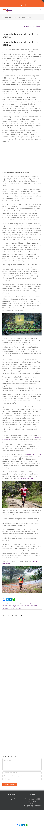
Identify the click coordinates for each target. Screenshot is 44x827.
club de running (29, 605)
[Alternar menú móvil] (41, 9)
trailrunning (18, 608)
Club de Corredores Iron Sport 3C (17, 605)
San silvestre (12, 608)
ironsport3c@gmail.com (27, 478)
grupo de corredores (33, 455)
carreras (27, 603)
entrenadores (5, 606)
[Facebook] (9, 799)
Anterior (28, 26)
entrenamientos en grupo (15, 606)
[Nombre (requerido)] (22, 772)
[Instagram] (14, 799)
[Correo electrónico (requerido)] (22, 776)
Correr (35, 605)
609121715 (35, 801)
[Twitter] (11, 799)
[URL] (22, 779)
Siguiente (36, 26)
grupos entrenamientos (28, 606)
